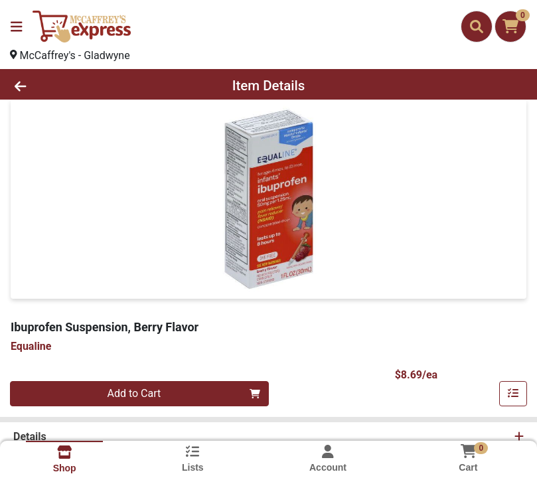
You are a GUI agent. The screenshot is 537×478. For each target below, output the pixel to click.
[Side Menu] (17, 26)
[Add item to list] (513, 393)
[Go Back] (75, 85)
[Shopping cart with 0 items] (510, 26)
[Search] (476, 27)
